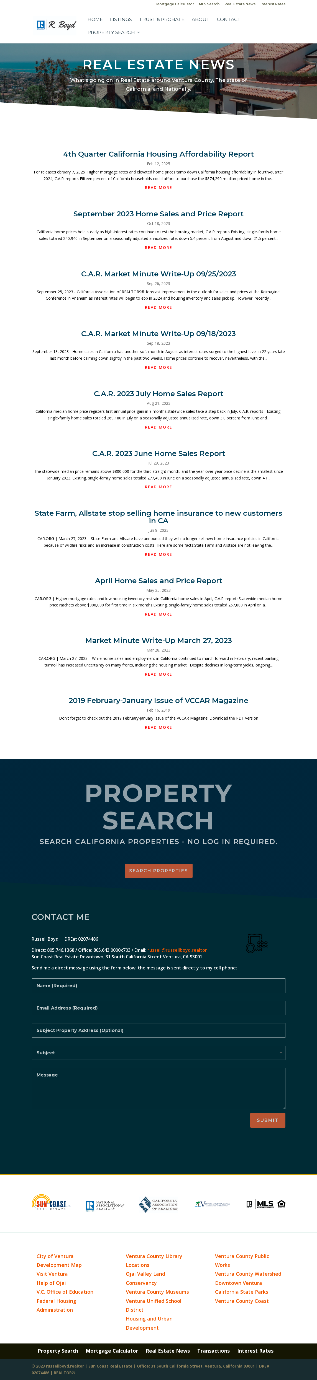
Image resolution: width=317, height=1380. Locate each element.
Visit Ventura (52, 1273)
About (201, 19)
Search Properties (158, 870)
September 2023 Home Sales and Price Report (158, 213)
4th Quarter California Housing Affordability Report (158, 154)
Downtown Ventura (238, 1283)
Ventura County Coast (242, 1301)
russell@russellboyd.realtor (177, 950)
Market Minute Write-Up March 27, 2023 (158, 640)
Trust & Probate (162, 19)
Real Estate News (239, 4)
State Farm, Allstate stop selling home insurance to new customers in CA (158, 517)
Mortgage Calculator (175, 4)
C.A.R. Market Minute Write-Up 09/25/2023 (158, 273)
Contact (229, 19)
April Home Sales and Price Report (158, 580)
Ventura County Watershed (248, 1273)
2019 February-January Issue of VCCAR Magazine (158, 700)
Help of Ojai (51, 1283)
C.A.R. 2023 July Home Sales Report (158, 393)
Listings (121, 19)
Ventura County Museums (157, 1291)
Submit (268, 1120)
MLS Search (209, 4)
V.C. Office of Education (65, 1291)
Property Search (111, 32)
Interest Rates (272, 4)
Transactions (213, 1350)
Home (95, 19)
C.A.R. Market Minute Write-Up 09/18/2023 (158, 333)
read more (158, 187)
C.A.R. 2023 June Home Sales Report (158, 453)
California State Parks (241, 1291)
